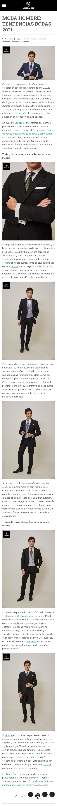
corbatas (32, 641)
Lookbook (19, 123)
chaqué (9, 735)
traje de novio (28, 364)
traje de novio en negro (32, 616)
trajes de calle (29, 133)
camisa (14, 266)
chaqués (16, 133)
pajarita (23, 393)
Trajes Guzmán (18, 113)
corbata (6, 262)
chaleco (47, 371)
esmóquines (46, 133)
